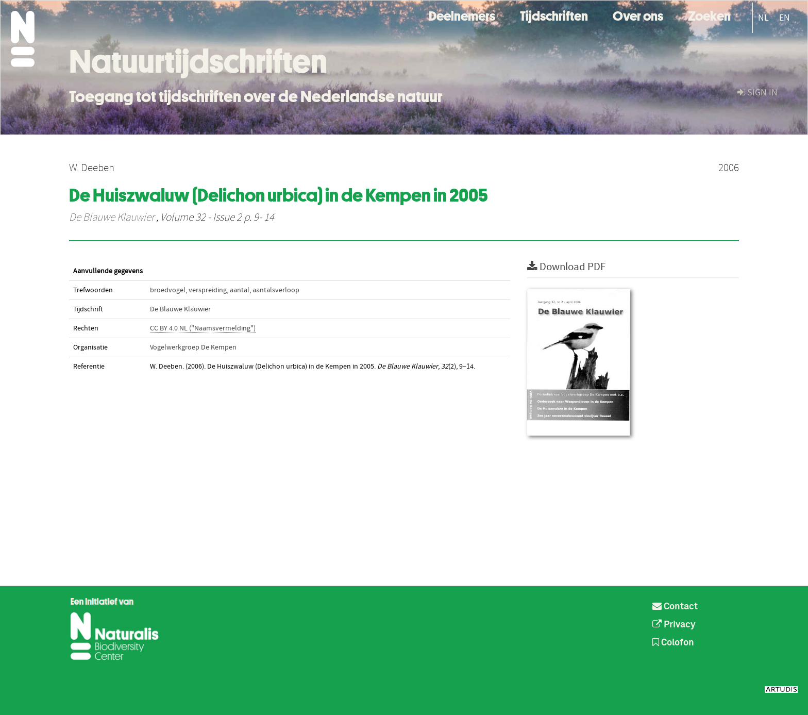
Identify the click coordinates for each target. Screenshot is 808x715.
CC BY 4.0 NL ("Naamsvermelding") (203, 328)
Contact (675, 606)
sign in (757, 92)
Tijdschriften (554, 14)
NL (763, 17)
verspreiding (208, 290)
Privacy (674, 624)
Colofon (673, 642)
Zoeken (709, 14)
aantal (239, 290)
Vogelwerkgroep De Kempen (193, 347)
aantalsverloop (275, 290)
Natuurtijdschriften (198, 61)
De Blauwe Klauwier (111, 217)
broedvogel (168, 290)
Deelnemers (462, 14)
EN (784, 17)
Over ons (638, 14)
